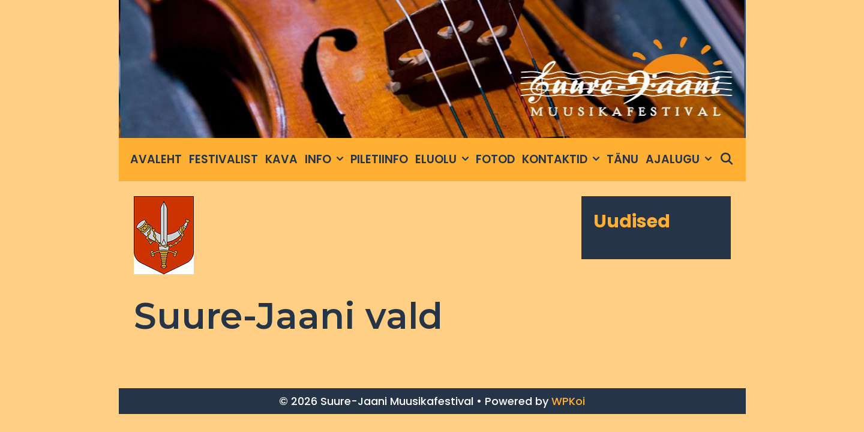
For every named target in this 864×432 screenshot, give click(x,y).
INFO (326, 159)
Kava (281, 159)
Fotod (495, 159)
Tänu (622, 159)
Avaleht (156, 159)
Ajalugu (680, 159)
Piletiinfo (379, 159)
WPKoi (568, 401)
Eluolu (443, 159)
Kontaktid (562, 159)
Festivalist (223, 159)
